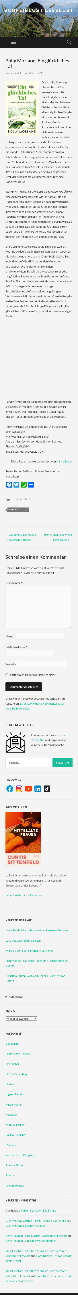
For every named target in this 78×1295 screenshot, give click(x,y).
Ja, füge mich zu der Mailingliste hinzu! (30, 674)
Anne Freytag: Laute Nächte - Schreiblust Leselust (36, 1235)
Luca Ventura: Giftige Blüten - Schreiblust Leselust (36, 1220)
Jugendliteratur (15, 1094)
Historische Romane (18, 1053)
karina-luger (18, 509)
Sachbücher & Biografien (20, 1155)
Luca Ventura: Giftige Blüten (23, 940)
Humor (9, 1084)
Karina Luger (64, 461)
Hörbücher (12, 1064)
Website (10, 664)
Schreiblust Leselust (39, 10)
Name (10, 636)
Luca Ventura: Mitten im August (25, 1225)
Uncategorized (14, 1185)
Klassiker (11, 1114)
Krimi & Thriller (22, 498)
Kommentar (13, 583)
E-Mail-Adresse (16, 647)
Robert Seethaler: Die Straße (38, 1210)
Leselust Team (34, 72)
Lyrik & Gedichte (15, 1135)
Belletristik (12, 1043)
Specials (10, 1175)
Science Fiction (14, 1165)
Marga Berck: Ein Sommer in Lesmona (29, 950)
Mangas (10, 1145)
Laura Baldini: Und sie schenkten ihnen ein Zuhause (36, 930)
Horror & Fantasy (16, 1074)
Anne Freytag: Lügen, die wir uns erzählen (30, 1240)
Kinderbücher (14, 1104)
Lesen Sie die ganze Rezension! (24, 895)
